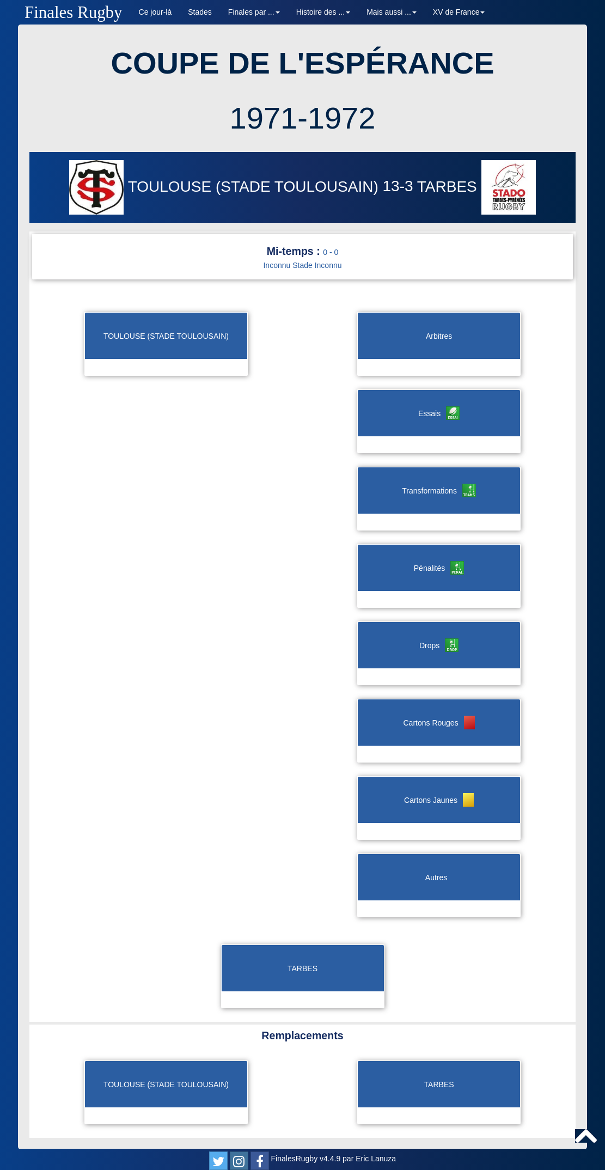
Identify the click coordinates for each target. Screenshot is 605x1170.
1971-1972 (303, 118)
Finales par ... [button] (254, 12)
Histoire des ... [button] (323, 12)
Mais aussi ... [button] (391, 12)
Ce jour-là (155, 12)
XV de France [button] (459, 12)
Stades (200, 12)
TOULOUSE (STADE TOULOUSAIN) (225, 186)
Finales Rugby (74, 12)
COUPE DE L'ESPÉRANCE (302, 63)
